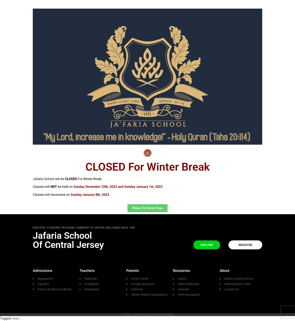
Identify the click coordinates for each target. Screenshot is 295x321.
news (15, 318)
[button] (147, 153)
